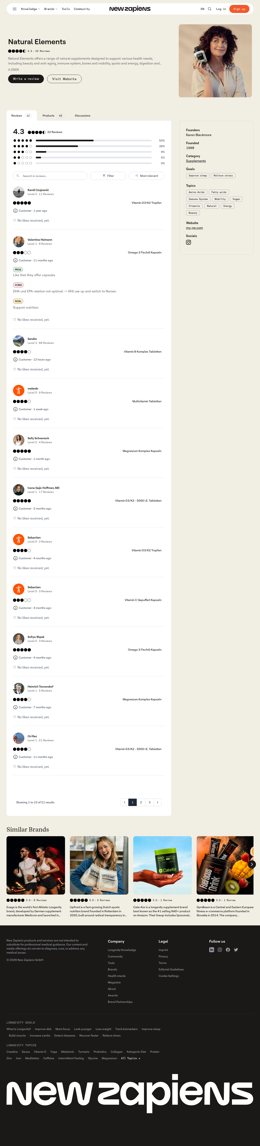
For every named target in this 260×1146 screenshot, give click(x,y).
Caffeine (48, 1058)
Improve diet (43, 1029)
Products (53, 116)
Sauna (26, 1051)
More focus (62, 1029)
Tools (66, 9)
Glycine (93, 1058)
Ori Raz (32, 736)
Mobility (220, 199)
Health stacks (117, 976)
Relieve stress (223, 175)
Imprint (163, 950)
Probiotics (100, 1051)
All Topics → (130, 1058)
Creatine (12, 1051)
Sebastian (34, 537)
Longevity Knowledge (122, 950)
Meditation (32, 1058)
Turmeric (84, 1051)
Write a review (26, 79)
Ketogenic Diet (136, 1051)
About (112, 988)
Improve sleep (198, 175)
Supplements (196, 161)
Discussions (82, 115)
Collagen (117, 1051)
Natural (212, 205)
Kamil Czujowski (38, 190)
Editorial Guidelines (171, 969)
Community (82, 9)
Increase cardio (40, 1035)
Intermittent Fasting (71, 1058)
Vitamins (194, 205)
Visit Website (64, 79)
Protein (154, 1051)
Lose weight (103, 1029)
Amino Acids (197, 192)
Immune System (198, 199)
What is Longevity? (18, 1029)
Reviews (21, 116)
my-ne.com (194, 228)
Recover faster (89, 1035)
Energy (227, 205)
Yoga (53, 1051)
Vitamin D (40, 1051)
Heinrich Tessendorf (40, 686)
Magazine (114, 982)
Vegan (236, 199)
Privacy (163, 956)
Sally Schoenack (38, 438)
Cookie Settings (169, 976)
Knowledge (30, 9)
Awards (113, 995)
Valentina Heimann (40, 239)
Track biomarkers (126, 1029)
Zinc (9, 1058)
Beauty (193, 212)
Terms (163, 963)
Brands (51, 9)
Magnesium (109, 1058)
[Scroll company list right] (252, 864)
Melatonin (67, 1051)
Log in (221, 9)
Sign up (239, 9)
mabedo (33, 388)
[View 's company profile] (35, 865)
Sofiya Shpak (36, 636)
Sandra (32, 338)
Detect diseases (64, 1035)
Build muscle (17, 1035)
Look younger (83, 1029)
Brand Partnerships (120, 1001)
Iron (18, 1058)
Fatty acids (218, 192)
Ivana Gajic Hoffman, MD (44, 487)
